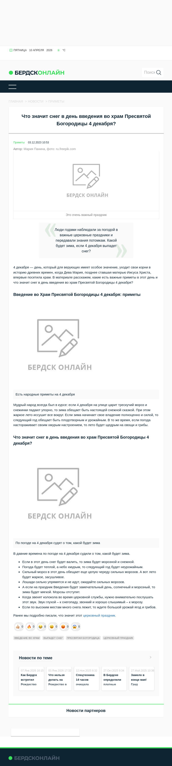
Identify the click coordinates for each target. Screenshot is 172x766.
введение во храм (26, 638)
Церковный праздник (118, 638)
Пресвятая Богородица (83, 638)
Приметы (19, 142)
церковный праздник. (99, 615)
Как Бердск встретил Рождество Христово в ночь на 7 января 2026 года (29, 689)
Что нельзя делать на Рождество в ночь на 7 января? (57, 684)
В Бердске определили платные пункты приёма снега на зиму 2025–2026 (113, 689)
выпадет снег (53, 638)
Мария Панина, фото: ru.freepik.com (50, 149)
